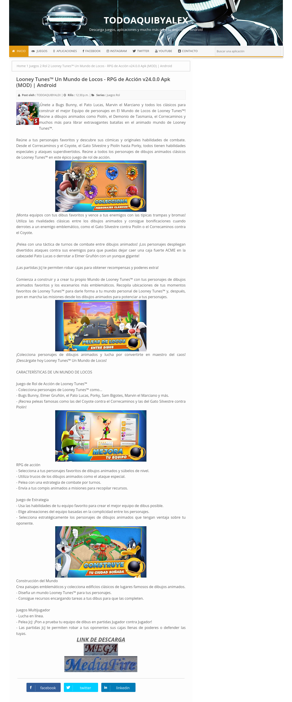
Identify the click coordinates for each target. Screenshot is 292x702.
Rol (118, 95)
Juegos (111, 95)
